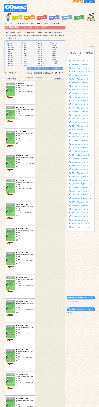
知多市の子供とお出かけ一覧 (80, 147)
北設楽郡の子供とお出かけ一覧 (81, 223)
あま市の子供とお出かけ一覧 (80, 194)
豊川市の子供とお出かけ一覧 (80, 82)
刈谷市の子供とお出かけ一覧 (80, 115)
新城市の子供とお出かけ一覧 (80, 79)
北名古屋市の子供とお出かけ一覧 (81, 184)
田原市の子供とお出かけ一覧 (80, 173)
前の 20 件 (9, 79)
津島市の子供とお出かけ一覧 (80, 108)
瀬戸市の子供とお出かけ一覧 (80, 100)
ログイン (89, 2)
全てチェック (32, 68)
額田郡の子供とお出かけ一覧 (80, 216)
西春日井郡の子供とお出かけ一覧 (81, 198)
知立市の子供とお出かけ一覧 (80, 151)
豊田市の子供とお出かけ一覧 (80, 118)
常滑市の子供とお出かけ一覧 (80, 137)
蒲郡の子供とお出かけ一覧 (79, 129)
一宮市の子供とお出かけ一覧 (80, 97)
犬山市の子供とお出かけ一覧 (80, 133)
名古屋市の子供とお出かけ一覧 (81, 68)
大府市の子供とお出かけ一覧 (80, 61)
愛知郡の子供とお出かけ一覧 (80, 86)
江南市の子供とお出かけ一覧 (80, 140)
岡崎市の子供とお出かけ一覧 (80, 93)
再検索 (56, 68)
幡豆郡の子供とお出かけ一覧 (80, 213)
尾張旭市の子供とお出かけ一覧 (81, 155)
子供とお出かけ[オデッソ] (42, 403)
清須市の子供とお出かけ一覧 (80, 180)
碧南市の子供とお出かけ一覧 (80, 111)
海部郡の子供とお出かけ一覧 (80, 205)
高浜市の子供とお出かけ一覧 (80, 158)
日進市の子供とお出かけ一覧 (80, 169)
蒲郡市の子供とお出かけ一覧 (80, 220)
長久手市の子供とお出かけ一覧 (81, 227)
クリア (44, 68)
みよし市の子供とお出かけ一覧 (81, 191)
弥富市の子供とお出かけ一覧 (80, 187)
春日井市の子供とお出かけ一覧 (81, 71)
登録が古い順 (59, 73)
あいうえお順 (28, 73)
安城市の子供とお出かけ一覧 (80, 122)
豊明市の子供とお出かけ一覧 (80, 166)
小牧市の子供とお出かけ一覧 (80, 64)
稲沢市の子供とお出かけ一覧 (80, 75)
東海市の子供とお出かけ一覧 (80, 144)
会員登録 (78, 2)
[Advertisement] (61, 8)
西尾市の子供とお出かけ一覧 (80, 126)
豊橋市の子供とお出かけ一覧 (80, 90)
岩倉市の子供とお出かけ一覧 (80, 162)
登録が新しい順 (48, 73)
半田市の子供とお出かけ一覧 (80, 104)
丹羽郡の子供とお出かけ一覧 (80, 202)
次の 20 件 (59, 79)
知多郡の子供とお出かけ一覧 (80, 209)
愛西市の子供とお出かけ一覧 (80, 176)
